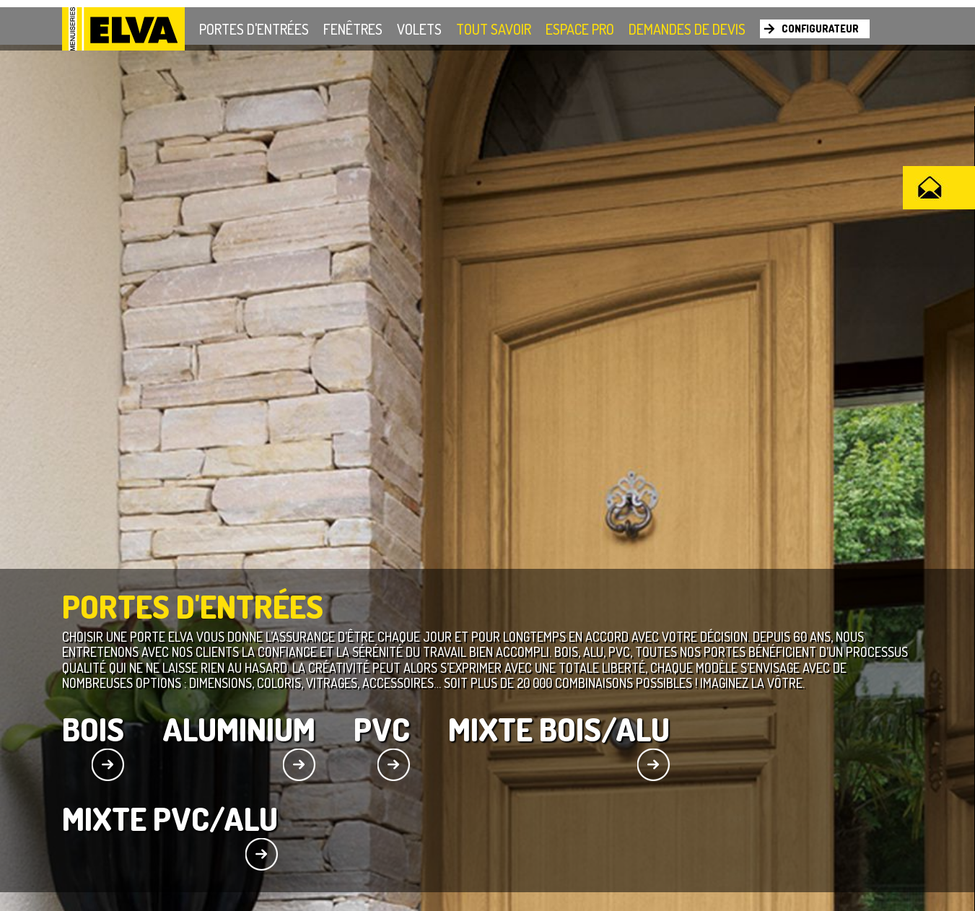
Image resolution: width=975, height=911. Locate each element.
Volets (419, 28)
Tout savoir (493, 28)
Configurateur (820, 28)
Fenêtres (352, 28)
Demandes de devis (687, 28)
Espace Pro (580, 28)
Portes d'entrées (254, 28)
